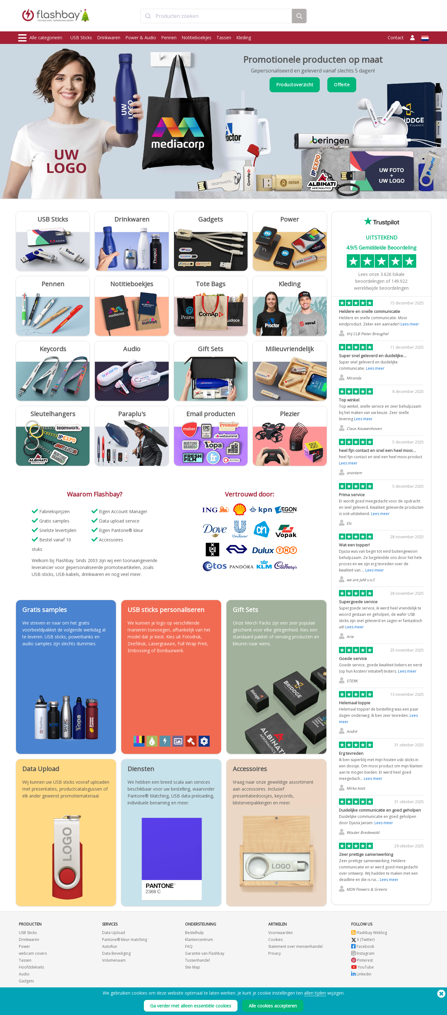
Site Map (192, 967)
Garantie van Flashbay (204, 953)
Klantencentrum (199, 939)
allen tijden (315, 993)
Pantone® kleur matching (124, 939)
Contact (396, 37)
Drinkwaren (108, 37)
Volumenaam (114, 960)
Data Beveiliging (116, 953)
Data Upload (113, 932)
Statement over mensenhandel (295, 946)
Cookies (275, 939)
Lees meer (410, 324)
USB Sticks (81, 37)
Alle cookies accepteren (273, 1006)
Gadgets (26, 981)
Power (24, 946)
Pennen (169, 37)
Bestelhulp (194, 932)
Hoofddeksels (31, 967)
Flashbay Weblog (369, 932)
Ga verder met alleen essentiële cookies (190, 1006)
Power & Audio (140, 37)
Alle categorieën (40, 38)
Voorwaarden (280, 932)
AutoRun (109, 946)
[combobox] (216, 16)
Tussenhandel (197, 960)
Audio (24, 974)
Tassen (223, 37)
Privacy (274, 953)
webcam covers (33, 953)
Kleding (243, 37)
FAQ (189, 946)
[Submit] (148, 17)
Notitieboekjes (196, 37)
